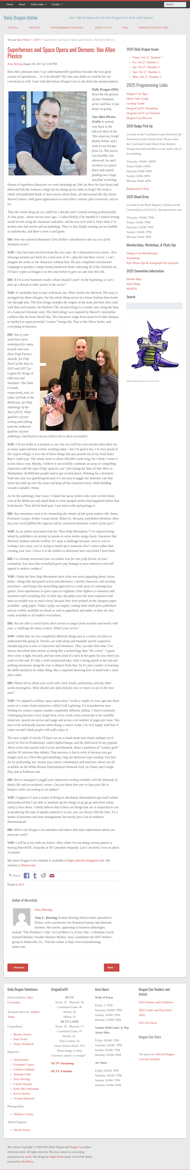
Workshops (133, 257)
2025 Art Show (148, 1022)
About (22, 4)
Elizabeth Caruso (23, 1063)
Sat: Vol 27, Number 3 (145, 66)
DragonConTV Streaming (142, 107)
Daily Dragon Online (26, 16)
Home (10, 4)
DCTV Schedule (61, 1070)
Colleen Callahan (23, 1068)
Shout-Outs (103, 27)
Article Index (37, 4)
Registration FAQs (137, 188)
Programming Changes (67, 27)
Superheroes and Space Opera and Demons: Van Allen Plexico (61, 52)
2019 (37, 39)
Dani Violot (20, 1038)
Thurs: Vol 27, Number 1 (147, 56)
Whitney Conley (23, 1113)
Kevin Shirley (21, 1092)
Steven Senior (21, 1129)
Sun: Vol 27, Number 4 (146, 71)
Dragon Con (76, 1146)
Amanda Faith (22, 1073)
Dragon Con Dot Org (154, 27)
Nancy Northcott (23, 1043)
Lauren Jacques (22, 1083)
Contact (55, 4)
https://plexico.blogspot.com (86, 859)
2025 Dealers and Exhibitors (156, 1001)
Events (13, 27)
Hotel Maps (133, 283)
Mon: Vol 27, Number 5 (146, 76)
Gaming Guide (135, 102)
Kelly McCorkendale (26, 1088)
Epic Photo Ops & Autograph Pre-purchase (152, 262)
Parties (34, 27)
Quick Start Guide (137, 97)
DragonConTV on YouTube (143, 112)
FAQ (125, 27)
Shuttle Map (133, 278)
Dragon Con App (136, 93)
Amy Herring (15, 63)
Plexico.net (28, 864)
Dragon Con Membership (141, 252)
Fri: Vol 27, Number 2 (145, 61)
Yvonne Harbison (24, 1097)
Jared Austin (21, 1059)
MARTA (131, 288)
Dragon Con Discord (139, 117)
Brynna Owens (22, 1033)
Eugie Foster (56, 1155)
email (28, 1155)
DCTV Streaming (62, 1062)
